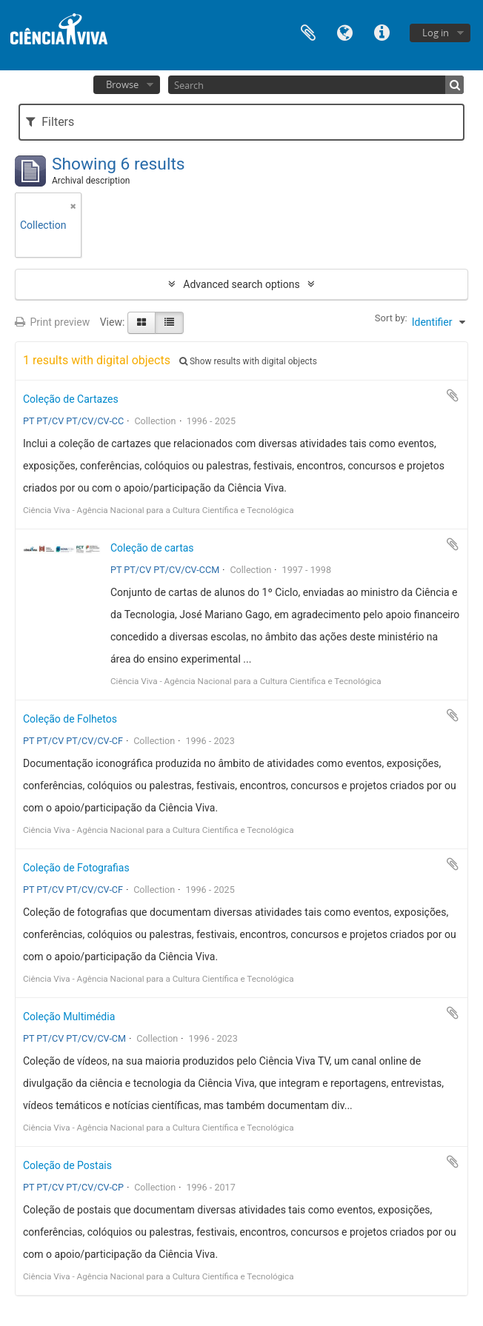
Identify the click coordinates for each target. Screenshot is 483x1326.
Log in (435, 32)
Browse (122, 84)
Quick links (382, 31)
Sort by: (391, 318)
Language (345, 31)
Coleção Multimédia (69, 1016)
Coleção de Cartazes (71, 399)
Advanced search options (241, 284)
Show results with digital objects (248, 361)
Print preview (52, 322)
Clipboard (308, 31)
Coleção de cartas (152, 548)
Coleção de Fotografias (76, 868)
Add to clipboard (452, 395)
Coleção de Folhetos (70, 719)
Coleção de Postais (67, 1165)
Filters (50, 122)
